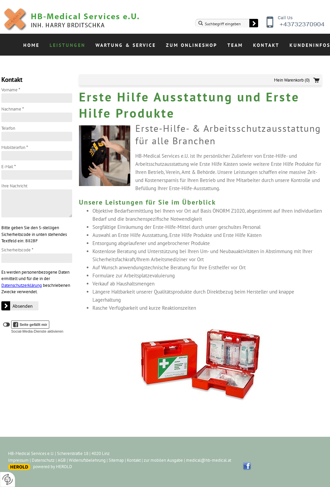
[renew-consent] (7, 479)
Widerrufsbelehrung (87, 460)
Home (31, 45)
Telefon (8, 128)
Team (235, 45)
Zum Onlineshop (191, 45)
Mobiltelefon (14, 147)
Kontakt (266, 45)
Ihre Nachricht (14, 186)
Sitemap (116, 460)
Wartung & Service (125, 45)
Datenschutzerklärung (21, 285)
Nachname (12, 109)
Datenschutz (43, 460)
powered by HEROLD (52, 466)
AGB (62, 460)
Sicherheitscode (17, 250)
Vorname (10, 90)
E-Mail (8, 167)
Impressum (18, 460)
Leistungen (67, 45)
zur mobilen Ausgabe (163, 460)
